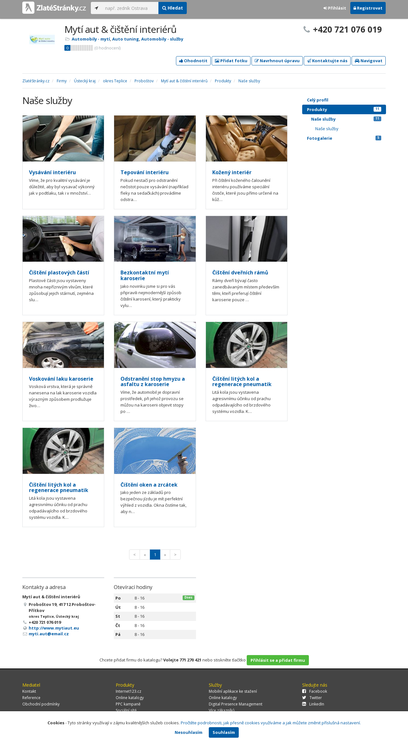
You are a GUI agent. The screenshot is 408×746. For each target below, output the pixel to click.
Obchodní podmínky (41, 704)
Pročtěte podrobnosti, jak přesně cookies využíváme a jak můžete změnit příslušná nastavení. (271, 723)
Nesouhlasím (188, 732)
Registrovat (367, 8)
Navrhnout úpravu (277, 60)
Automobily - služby (162, 39)
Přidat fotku (231, 60)
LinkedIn (313, 704)
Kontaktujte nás (327, 60)
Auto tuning (125, 39)
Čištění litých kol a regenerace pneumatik (242, 381)
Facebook (314, 691)
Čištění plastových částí (59, 272)
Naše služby (346, 119)
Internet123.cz (128, 691)
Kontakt (29, 691)
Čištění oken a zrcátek (149, 484)
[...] (130, 8)
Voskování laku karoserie (61, 378)
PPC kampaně (128, 704)
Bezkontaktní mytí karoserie (144, 275)
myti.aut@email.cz (49, 634)
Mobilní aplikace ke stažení (233, 691)
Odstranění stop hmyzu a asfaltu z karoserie (152, 381)
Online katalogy (130, 697)
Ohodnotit (193, 60)
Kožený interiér (231, 172)
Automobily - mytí (91, 39)
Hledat (172, 8)
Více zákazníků (222, 710)
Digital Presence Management (235, 704)
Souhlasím (224, 732)
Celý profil (317, 100)
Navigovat (368, 60)
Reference (31, 697)
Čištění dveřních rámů (240, 272)
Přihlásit (335, 8)
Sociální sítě (126, 710)
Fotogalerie (344, 138)
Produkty (344, 109)
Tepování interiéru (144, 172)
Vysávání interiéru (52, 172)
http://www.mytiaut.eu (54, 628)
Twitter (312, 697)
